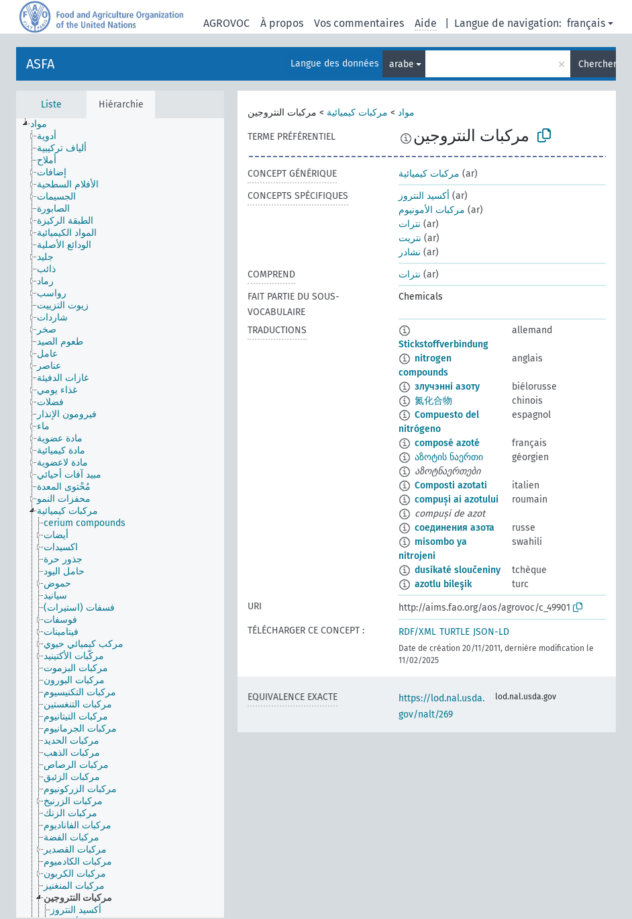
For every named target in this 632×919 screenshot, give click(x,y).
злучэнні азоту (447, 386)
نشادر (410, 252)
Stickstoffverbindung (443, 344)
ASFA (40, 64)
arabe (401, 64)
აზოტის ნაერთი (449, 457)
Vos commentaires (359, 23)
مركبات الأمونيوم (432, 210)
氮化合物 (433, 400)
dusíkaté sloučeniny (458, 570)
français (586, 23)
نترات (410, 224)
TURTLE (454, 632)
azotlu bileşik (443, 584)
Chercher (597, 64)
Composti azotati (451, 485)
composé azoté (447, 443)
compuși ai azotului (456, 499)
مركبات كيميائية (357, 112)
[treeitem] (44, 124)
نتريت (410, 238)
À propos (281, 23)
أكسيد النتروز (424, 196)
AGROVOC (226, 23)
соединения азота (454, 527)
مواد (406, 112)
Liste (51, 104)
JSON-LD (491, 632)
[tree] (120, 518)
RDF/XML (417, 632)
